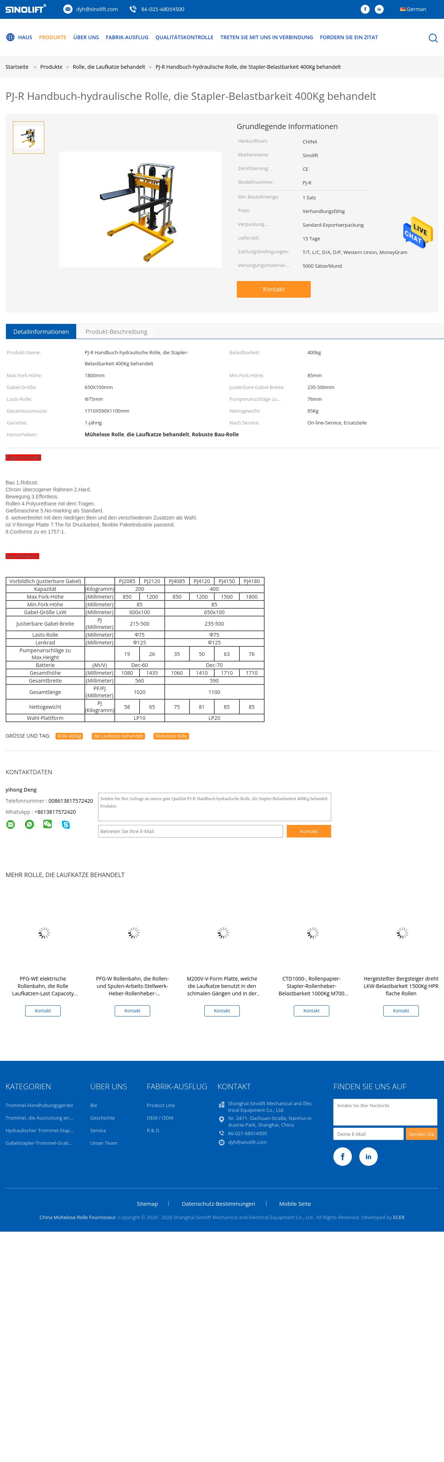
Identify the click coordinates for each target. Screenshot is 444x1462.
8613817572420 (56, 811)
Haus (19, 37)
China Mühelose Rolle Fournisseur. (79, 1217)
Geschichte (102, 1117)
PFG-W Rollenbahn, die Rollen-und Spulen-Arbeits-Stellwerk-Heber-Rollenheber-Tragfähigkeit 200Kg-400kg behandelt (132, 993)
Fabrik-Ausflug (127, 37)
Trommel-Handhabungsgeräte (39, 1105)
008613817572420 (70, 800)
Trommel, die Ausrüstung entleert (43, 1117)
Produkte (53, 37)
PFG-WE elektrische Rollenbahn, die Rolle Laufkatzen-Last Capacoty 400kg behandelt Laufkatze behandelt (42, 993)
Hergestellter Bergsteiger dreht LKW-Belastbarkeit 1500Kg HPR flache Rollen (401, 986)
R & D (153, 1130)
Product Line (161, 1105)
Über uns (86, 37)
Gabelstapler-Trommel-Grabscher (43, 1143)
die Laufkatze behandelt (118, 736)
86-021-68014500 (162, 9)
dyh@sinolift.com (97, 9)
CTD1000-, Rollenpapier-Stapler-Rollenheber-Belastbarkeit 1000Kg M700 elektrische (311, 989)
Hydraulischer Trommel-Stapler (40, 1130)
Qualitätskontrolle (184, 37)
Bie (93, 1105)
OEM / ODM (160, 1117)
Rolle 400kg (69, 736)
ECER (399, 1217)
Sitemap (147, 1203)
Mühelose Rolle (171, 736)
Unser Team (103, 1143)
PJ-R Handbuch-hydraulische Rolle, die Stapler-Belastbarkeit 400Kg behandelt (248, 66)
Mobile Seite (295, 1203)
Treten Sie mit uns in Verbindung (267, 37)
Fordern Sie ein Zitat (349, 37)
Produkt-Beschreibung (116, 332)
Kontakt (274, 289)
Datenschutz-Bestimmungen (218, 1203)
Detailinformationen (41, 332)
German (416, 9)
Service (98, 1130)
